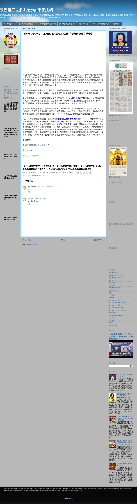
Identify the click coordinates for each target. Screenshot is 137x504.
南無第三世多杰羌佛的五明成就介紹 (124, 395)
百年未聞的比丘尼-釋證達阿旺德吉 (11, 90)
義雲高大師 (116, 24)
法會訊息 (112, 298)
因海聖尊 (112, 285)
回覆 (29, 192)
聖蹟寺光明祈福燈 (114, 177)
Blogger (72, 499)
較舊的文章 (99, 240)
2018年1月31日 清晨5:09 (44, 186)
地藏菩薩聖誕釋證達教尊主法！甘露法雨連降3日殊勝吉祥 (125, 418)
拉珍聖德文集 (113, 290)
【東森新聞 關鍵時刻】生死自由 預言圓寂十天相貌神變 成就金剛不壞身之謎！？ (121, 336)
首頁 (63, 240)
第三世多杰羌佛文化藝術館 (46, 24)
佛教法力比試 (8, 98)
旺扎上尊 (112, 295)
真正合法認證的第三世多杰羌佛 (119, 55)
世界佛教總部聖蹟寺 (115, 275)
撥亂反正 (112, 293)
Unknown (30, 198)
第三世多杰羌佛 (9, 24)
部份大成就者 (113, 325)
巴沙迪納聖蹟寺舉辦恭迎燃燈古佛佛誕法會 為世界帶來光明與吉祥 (124, 442)
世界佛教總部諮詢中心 (116, 278)
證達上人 (41, 175)
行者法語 (112, 320)
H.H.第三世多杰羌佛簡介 (100, 24)
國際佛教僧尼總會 (114, 288)
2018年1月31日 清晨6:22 (40, 198)
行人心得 (112, 318)
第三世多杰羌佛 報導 (26, 24)
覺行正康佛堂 (32, 186)
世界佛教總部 (83, 24)
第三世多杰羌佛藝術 (115, 305)
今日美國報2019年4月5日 (117, 115)
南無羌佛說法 (113, 283)
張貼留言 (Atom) (32, 244)
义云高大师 (112, 280)
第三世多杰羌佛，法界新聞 (117, 310)
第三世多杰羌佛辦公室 (67, 24)
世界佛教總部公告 (114, 273)
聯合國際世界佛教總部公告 (117, 315)
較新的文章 (27, 240)
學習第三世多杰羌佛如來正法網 (26, 10)
